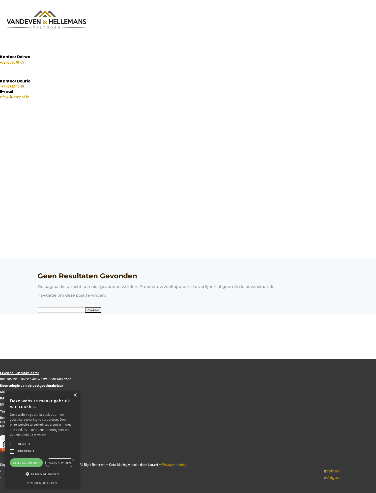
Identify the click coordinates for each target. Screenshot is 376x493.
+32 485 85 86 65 (12, 62)
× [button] (75, 395)
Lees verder (38, 435)
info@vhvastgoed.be (14, 97)
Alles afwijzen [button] (60, 463)
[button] (42, 473)
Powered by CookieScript (42, 483)
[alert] (42, 439)
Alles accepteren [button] (26, 463)
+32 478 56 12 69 (12, 86)
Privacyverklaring (174, 465)
